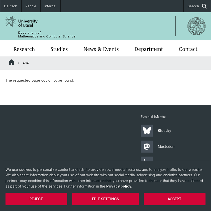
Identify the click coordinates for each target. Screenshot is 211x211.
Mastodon (157, 147)
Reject (36, 199)
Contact (188, 48)
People (31, 6)
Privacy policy (118, 186)
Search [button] (197, 6)
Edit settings (105, 199)
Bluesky (156, 131)
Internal (50, 6)
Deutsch (10, 6)
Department (148, 48)
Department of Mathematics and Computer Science (47, 34)
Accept (175, 199)
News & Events (101, 48)
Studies (59, 48)
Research (24, 48)
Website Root (11, 62)
